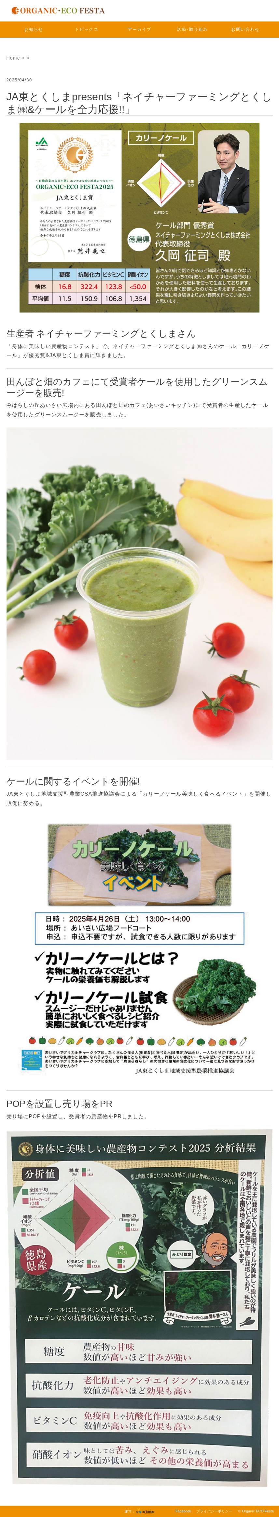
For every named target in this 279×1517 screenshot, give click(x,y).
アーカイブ (139, 29)
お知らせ (33, 29)
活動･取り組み (192, 29)
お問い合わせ (245, 29)
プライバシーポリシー (214, 1511)
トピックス (87, 29)
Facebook (183, 1511)
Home (14, 58)
